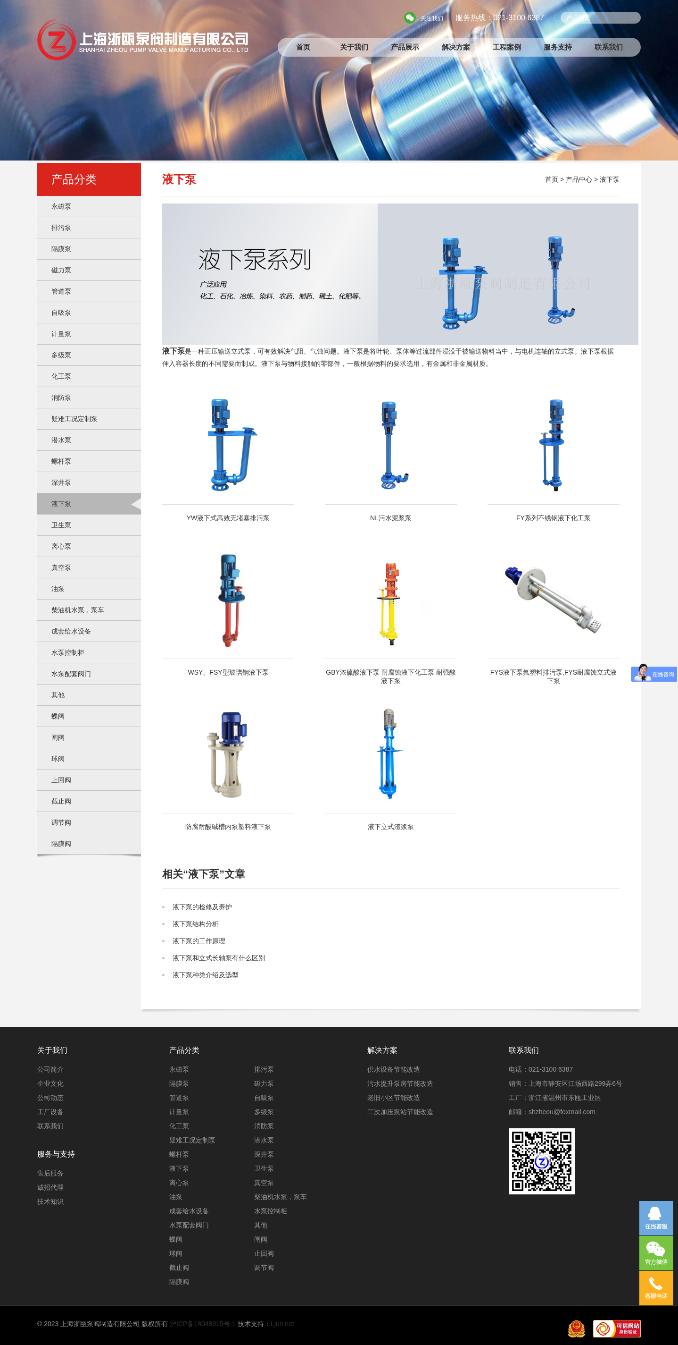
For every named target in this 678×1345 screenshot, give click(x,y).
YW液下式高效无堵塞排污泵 (228, 460)
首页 (303, 47)
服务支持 (558, 47)
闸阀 (58, 737)
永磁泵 (61, 206)
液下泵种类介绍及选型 (206, 975)
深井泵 (61, 482)
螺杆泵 (61, 461)
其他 (58, 695)
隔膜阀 (61, 843)
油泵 (58, 588)
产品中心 (579, 179)
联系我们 (609, 47)
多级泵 (61, 355)
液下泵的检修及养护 (202, 907)
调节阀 (61, 822)
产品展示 (405, 47)
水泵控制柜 (67, 652)
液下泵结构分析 (196, 924)
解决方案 (456, 47)
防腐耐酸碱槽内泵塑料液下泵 (228, 768)
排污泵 (61, 227)
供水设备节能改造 (393, 1069)
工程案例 (507, 47)
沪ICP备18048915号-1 (203, 1324)
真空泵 (61, 567)
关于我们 (354, 47)
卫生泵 (61, 525)
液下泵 (61, 504)
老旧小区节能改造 (393, 1097)
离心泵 (61, 546)
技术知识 (50, 1201)
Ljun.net (282, 1324)
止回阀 (61, 780)
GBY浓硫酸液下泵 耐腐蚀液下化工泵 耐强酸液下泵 (391, 618)
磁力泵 (61, 270)
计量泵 (61, 334)
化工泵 (61, 376)
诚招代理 (50, 1187)
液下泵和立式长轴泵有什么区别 (219, 958)
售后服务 (50, 1173)
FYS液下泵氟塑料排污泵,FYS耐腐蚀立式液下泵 (554, 618)
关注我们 (432, 18)
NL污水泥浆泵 (391, 460)
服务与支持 (56, 1154)
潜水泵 (61, 440)
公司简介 (50, 1069)
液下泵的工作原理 (199, 941)
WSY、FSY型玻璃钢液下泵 (228, 614)
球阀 (58, 758)
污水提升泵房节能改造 (400, 1083)
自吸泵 (61, 312)
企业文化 (50, 1083)
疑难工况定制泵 (74, 419)
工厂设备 (50, 1112)
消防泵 (61, 397)
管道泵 (61, 291)
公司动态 (50, 1097)
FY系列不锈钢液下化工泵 (554, 460)
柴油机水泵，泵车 (77, 610)
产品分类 (184, 1050)
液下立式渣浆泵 (391, 768)
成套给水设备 (71, 631)
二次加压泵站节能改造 (400, 1112)
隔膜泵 (61, 249)
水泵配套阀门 (71, 673)
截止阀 (61, 801)
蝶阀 (58, 716)
